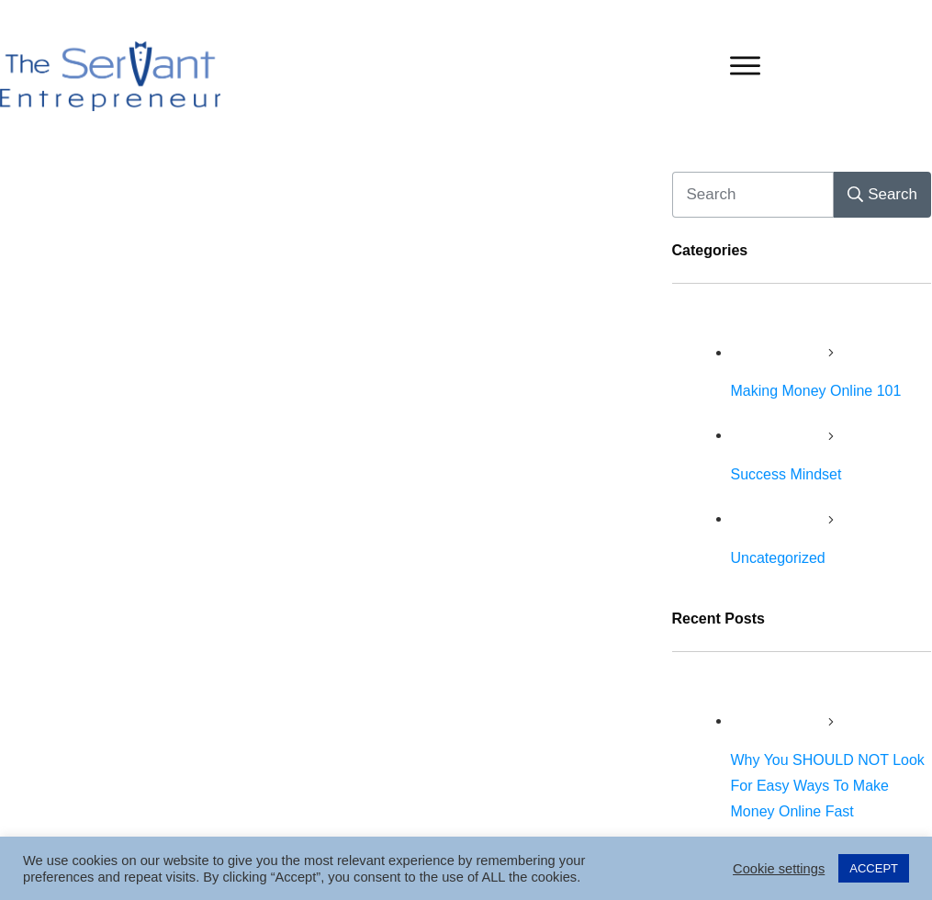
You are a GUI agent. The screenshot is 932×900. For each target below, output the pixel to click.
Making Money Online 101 (816, 391)
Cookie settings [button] (779, 868)
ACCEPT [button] (873, 868)
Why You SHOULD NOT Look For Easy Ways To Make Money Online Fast (828, 785)
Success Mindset (786, 474)
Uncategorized (778, 558)
